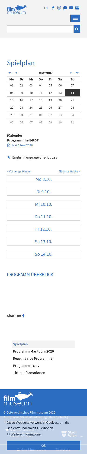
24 (31, 107)
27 (60, 107)
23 (21, 107)
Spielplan (20, 344)
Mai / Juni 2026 (20, 145)
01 (11, 85)
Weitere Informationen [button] (26, 434)
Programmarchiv (26, 365)
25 (40, 107)
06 (60, 85)
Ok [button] (43, 446)
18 (40, 100)
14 (72, 93)
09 (21, 93)
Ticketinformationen (29, 372)
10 (31, 93)
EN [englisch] (46, 8)
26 (50, 107)
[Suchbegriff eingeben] (40, 29)
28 (72, 107)
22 (11, 107)
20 (60, 100)
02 (21, 85)
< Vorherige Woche (18, 171)
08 (11, 93)
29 (11, 115)
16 (21, 100)
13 (60, 93)
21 (72, 100)
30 (21, 115)
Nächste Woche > (69, 171)
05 (50, 85)
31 (31, 115)
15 (11, 100)
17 (31, 100)
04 (40, 85)
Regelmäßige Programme (32, 358)
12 (50, 93)
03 (31, 85)
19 (50, 100)
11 (40, 93)
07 (72, 85)
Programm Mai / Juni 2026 (33, 351)
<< (9, 73)
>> (77, 73)
